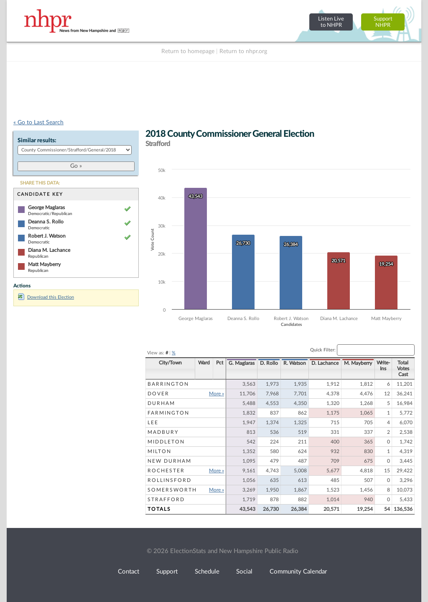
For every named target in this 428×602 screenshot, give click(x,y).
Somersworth (172, 489)
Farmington (168, 412)
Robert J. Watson (47, 235)
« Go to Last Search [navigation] (38, 123)
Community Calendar (298, 572)
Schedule (207, 572)
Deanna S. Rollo (46, 221)
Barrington (168, 384)
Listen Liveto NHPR (331, 22)
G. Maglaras (242, 363)
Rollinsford (169, 480)
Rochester (166, 470)
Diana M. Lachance (49, 250)
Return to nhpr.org (243, 51)
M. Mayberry (358, 363)
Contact (128, 572)
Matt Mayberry (44, 264)
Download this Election (46, 297)
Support (167, 572)
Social (244, 572)
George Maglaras (46, 207)
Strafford (166, 499)
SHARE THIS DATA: (40, 183)
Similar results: (37, 140)
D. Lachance (325, 363)
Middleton (166, 441)
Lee (153, 422)
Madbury (163, 432)
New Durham (169, 461)
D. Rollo (269, 363)
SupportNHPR (383, 22)
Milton (159, 451)
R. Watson (294, 363)
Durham (161, 403)
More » (216, 393)
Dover (158, 393)
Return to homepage (187, 51)
